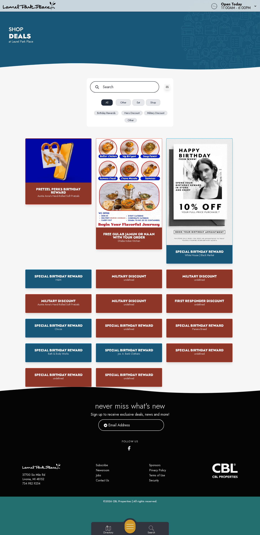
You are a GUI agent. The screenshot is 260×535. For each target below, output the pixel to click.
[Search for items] (124, 87)
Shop (153, 102)
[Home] (98, 5)
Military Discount (155, 113)
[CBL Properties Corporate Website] (212, 470)
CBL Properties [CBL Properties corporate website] (122, 501)
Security (154, 480)
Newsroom (102, 470)
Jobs (98, 475)
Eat (138, 102)
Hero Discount (132, 113)
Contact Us (102, 480)
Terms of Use (157, 475)
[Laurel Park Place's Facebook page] (130, 447)
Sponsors (155, 465)
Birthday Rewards (106, 113)
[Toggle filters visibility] (167, 87)
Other (123, 102)
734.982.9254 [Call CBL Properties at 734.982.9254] (31, 483)
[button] (237, 5)
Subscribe (102, 465)
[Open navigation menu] (130, 526)
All (107, 102)
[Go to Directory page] (108, 530)
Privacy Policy (157, 470)
